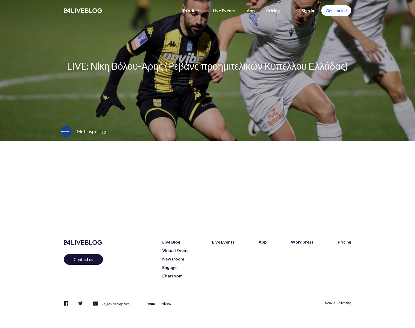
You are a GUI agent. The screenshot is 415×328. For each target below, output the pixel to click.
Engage (169, 267)
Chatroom (172, 275)
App (251, 10)
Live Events (224, 10)
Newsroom (173, 258)
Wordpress (302, 241)
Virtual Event (175, 250)
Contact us (83, 259)
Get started (336, 10)
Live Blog (171, 241)
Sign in (308, 10)
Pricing (273, 10)
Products (192, 10)
